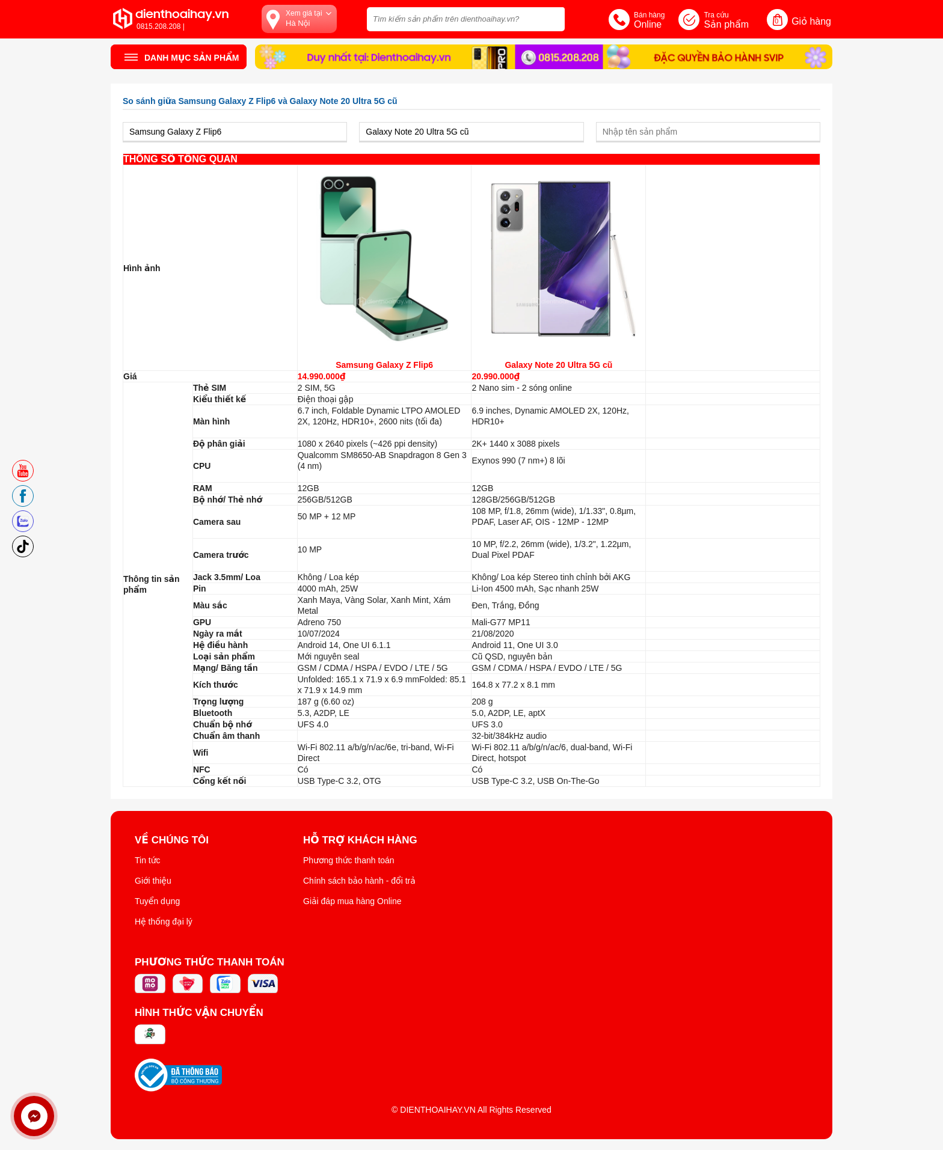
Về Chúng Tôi (172, 840)
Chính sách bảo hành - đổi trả (359, 880)
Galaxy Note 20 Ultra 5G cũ (558, 365)
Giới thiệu (153, 880)
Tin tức (148, 860)
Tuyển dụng (157, 901)
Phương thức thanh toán (349, 860)
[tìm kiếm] (552, 17)
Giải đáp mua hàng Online (352, 901)
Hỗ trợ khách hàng (360, 840)
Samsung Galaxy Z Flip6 (384, 365)
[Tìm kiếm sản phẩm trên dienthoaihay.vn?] (466, 19)
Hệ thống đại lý (163, 921)
